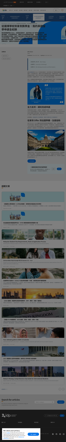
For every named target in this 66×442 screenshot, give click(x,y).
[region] (21, 434)
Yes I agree (33, 434)
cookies (8, 432)
